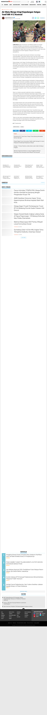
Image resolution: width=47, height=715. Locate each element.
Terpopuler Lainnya (23, 591)
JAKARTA (10, 613)
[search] (20, 2)
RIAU (18, 615)
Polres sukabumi (24, 4)
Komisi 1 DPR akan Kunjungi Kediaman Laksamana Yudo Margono (15, 603)
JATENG (18, 613)
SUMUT (10, 618)
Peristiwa (39, 4)
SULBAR (2, 616)
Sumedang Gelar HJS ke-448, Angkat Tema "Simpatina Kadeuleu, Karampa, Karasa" (28, 231)
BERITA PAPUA (6, 9)
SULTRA (26, 616)
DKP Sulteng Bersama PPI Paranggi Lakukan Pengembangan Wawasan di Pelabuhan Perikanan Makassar (15, 599)
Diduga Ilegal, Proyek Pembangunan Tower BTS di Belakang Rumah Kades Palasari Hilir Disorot (29, 208)
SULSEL (11, 9)
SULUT (2, 618)
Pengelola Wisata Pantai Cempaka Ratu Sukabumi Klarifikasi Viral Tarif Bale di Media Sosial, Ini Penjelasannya (24, 555)
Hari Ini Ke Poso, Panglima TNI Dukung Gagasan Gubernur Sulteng (18, 606)
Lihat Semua (23, 237)
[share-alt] (16, 131)
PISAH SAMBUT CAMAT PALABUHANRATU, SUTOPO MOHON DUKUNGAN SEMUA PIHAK (24, 563)
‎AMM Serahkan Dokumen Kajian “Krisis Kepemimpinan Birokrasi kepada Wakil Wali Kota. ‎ (29, 200)
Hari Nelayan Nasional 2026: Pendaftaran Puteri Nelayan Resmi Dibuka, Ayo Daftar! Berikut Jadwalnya (24, 570)
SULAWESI (26, 615)
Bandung (44, 4)
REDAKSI (14, 622)
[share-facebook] (33, 18)
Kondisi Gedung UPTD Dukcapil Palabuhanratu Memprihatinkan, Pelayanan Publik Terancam (24, 578)
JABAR (10, 4)
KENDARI (26, 613)
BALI (2, 612)
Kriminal (3, 615)
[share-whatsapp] (38, 18)
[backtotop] (23, 609)
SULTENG (18, 616)
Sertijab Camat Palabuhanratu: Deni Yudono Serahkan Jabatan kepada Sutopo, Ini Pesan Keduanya (24, 585)
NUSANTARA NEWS (16, 4)
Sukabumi (6, 4)
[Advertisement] (7, 38)
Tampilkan (43, 182)
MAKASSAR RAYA (33, 4)
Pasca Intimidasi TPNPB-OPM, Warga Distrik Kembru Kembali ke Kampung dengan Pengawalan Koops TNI (29, 192)
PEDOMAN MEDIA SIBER (21, 622)
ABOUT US (10, 622)
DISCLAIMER (36, 622)
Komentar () (42, 17)
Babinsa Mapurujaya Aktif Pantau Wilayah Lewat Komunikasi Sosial (28, 223)
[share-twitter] (36, 18)
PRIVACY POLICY (30, 622)
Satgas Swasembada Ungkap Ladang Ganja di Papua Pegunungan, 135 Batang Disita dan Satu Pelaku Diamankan (29, 216)
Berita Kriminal (28, 612)
